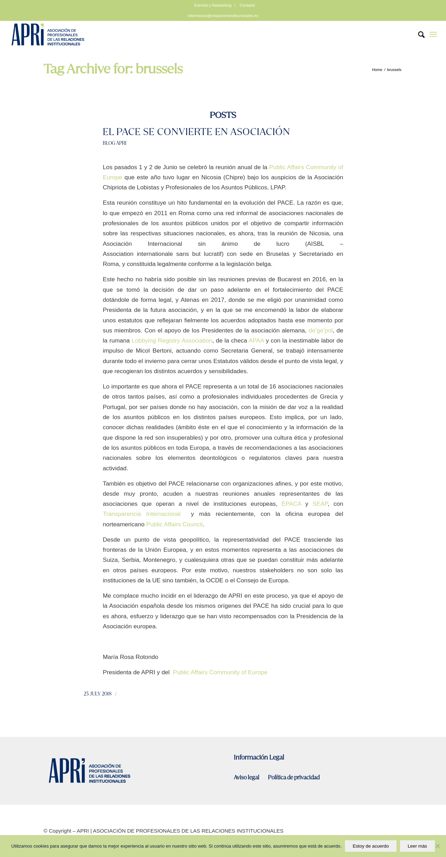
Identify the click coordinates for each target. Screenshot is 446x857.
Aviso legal (247, 777)
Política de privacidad (294, 777)
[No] (437, 846)
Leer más (417, 846)
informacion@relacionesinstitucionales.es (223, 16)
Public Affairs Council (174, 524)
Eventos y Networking (212, 5)
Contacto (247, 5)
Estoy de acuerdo (371, 846)
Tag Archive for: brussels (113, 69)
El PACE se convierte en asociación (196, 131)
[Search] (418, 34)
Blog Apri (114, 143)
